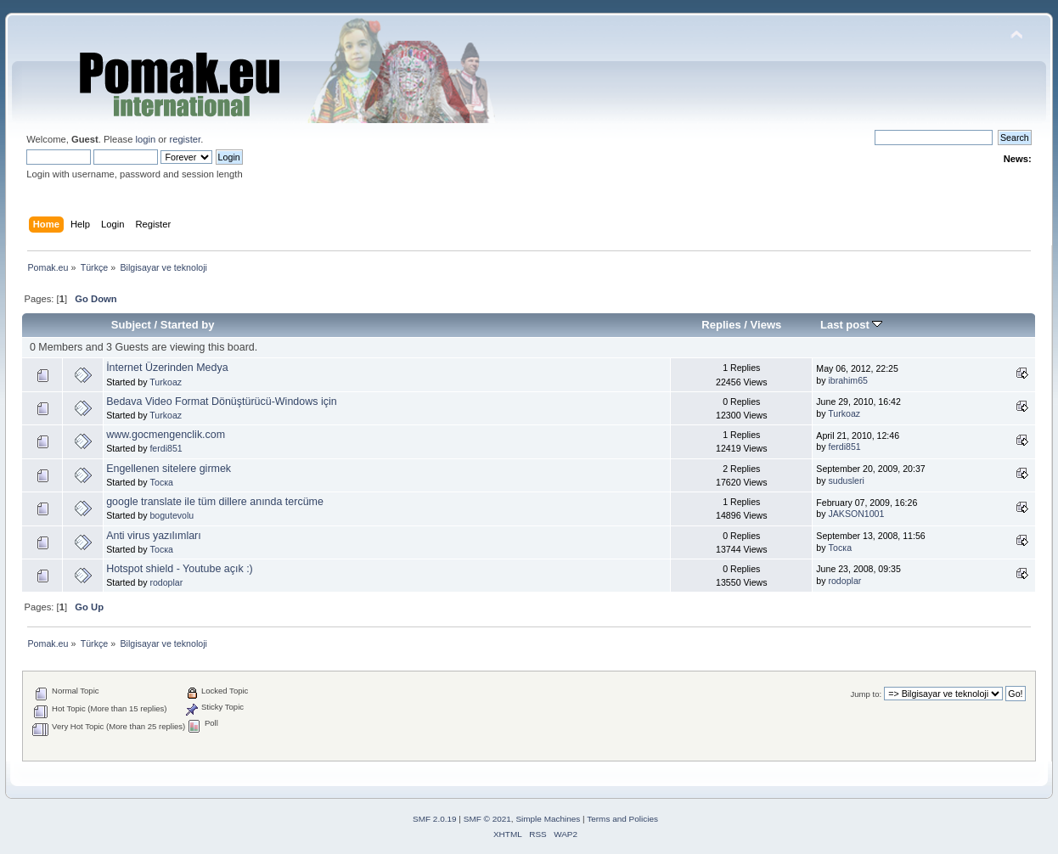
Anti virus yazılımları (153, 536)
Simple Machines (547, 818)
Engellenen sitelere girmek (168, 469)
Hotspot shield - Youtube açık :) (179, 569)
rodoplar (166, 582)
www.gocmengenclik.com (165, 435)
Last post (851, 324)
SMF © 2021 (487, 818)
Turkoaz (165, 382)
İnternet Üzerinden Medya (167, 368)
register (184, 139)
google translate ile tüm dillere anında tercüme (215, 502)
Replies (720, 324)
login (145, 139)
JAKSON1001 (856, 513)
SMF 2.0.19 (435, 818)
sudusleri (846, 480)
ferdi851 (165, 448)
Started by (187, 324)
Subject (131, 324)
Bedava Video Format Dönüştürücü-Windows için (221, 401)
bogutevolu (171, 515)
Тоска (161, 482)
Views (766, 324)
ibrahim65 (848, 380)
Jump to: (866, 694)
